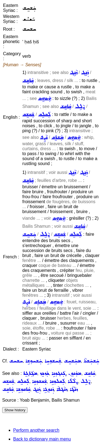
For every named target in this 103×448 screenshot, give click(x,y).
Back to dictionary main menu (42, 439)
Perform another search (36, 430)
